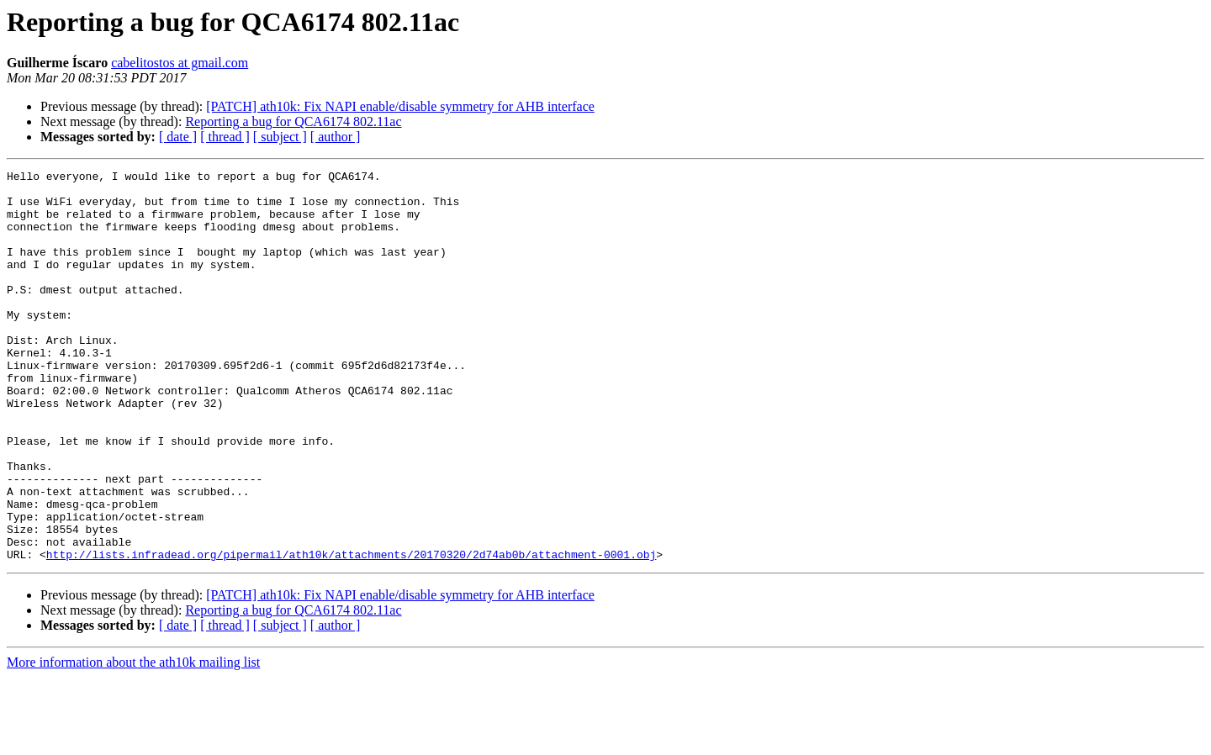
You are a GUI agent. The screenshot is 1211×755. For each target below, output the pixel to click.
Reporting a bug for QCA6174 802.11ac (293, 121)
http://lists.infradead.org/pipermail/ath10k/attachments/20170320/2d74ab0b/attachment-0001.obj (351, 632)
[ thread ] (225, 136)
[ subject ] (280, 136)
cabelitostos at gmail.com (179, 62)
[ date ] (178, 136)
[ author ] (335, 136)
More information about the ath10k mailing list (133, 740)
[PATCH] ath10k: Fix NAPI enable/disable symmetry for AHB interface (400, 106)
